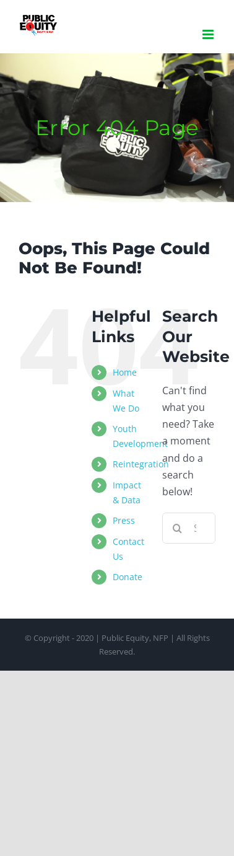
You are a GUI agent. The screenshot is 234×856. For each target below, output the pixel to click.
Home (125, 372)
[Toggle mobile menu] (208, 34)
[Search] (177, 528)
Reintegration (141, 464)
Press (124, 520)
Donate (127, 577)
